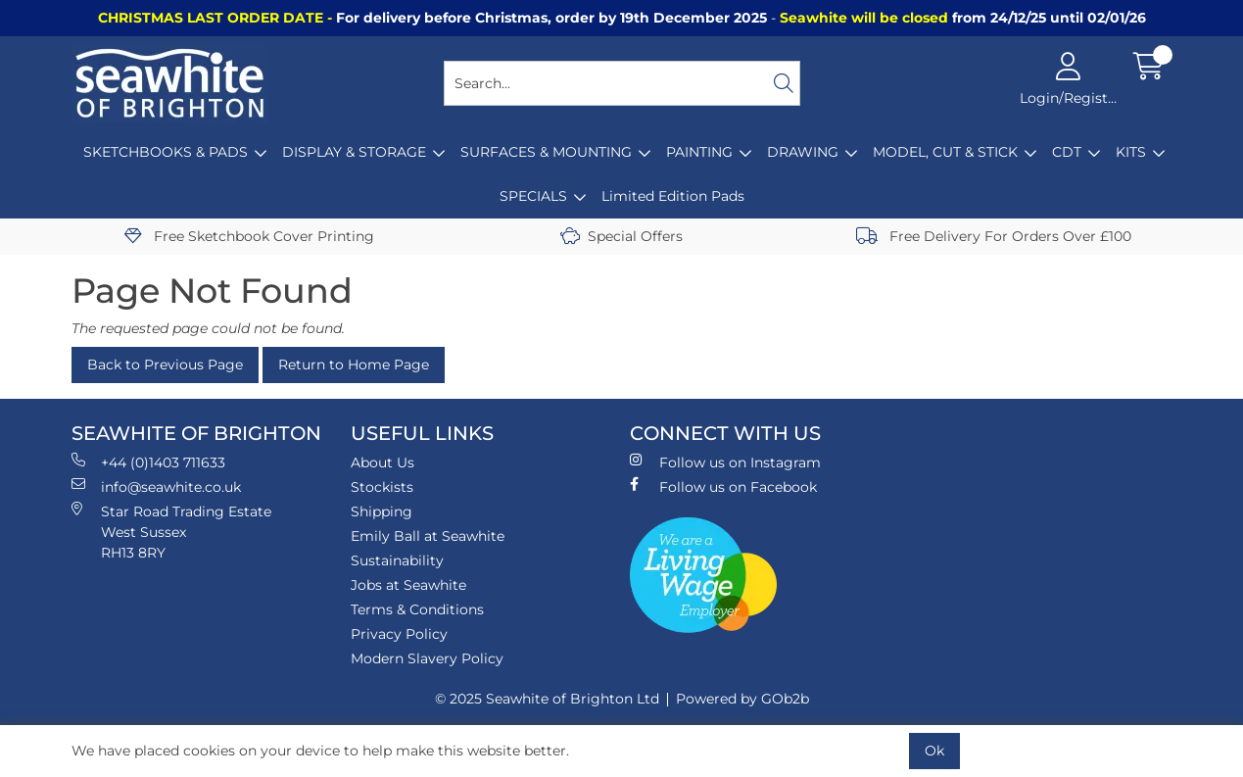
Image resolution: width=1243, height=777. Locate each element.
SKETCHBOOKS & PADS (165, 152)
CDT (1066, 152)
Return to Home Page (353, 364)
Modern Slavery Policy (427, 658)
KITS (1131, 152)
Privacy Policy (399, 634)
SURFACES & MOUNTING (546, 152)
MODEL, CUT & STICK (945, 152)
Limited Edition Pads (672, 196)
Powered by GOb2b (742, 698)
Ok (934, 750)
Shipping (381, 511)
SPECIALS (533, 196)
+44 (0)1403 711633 (148, 462)
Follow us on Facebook (723, 486)
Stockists (382, 487)
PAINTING (699, 152)
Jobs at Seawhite (408, 585)
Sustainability (397, 560)
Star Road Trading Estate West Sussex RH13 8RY (171, 531)
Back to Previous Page (165, 364)
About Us (382, 462)
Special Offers (621, 236)
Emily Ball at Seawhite (427, 536)
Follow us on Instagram (725, 462)
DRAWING (802, 152)
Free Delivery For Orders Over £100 (993, 236)
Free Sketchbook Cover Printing (249, 236)
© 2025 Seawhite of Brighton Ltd (547, 698)
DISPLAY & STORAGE (354, 152)
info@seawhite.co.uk (156, 486)
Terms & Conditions (417, 609)
